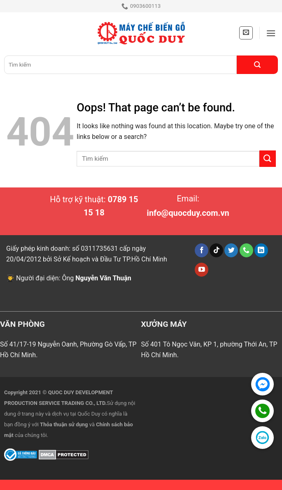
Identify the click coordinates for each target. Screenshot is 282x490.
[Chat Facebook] (262, 384)
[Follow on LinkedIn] (261, 250)
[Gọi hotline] (262, 411)
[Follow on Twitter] (231, 250)
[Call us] (246, 250)
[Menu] (271, 33)
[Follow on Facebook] (201, 250)
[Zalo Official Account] (262, 437)
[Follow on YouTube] (201, 270)
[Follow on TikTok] (216, 250)
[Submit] (257, 64)
